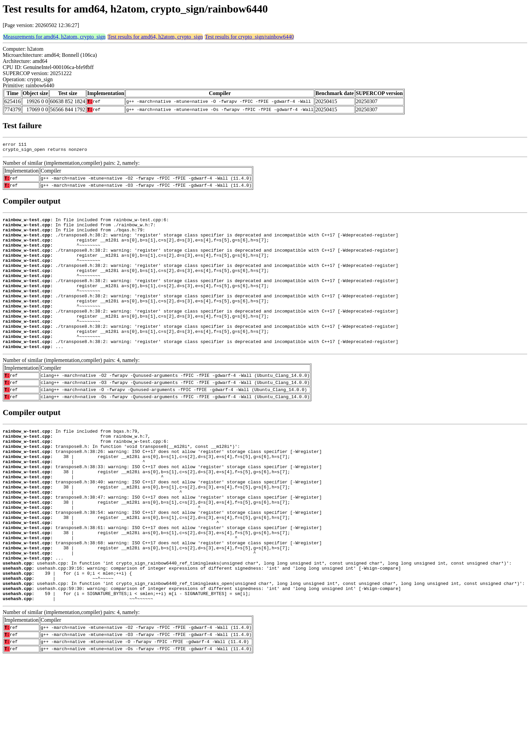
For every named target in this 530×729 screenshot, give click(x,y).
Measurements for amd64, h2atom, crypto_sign (54, 37)
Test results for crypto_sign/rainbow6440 (249, 37)
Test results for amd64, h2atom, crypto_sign (155, 37)
